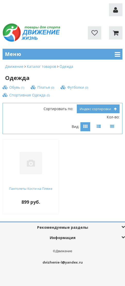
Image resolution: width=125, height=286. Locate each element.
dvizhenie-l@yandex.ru (63, 262)
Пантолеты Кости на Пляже (30, 188)
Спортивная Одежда (29, 95)
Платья (45, 87)
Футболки (77, 87)
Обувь (16, 87)
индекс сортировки (98, 109)
